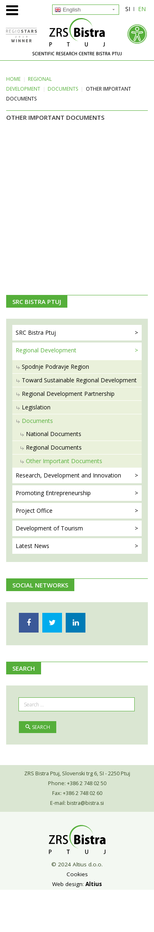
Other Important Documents (64, 461)
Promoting (53, 493)
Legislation (36, 407)
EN (142, 9)
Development (49, 528)
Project (34, 510)
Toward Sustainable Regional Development (79, 380)
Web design (67, 884)
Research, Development (68, 475)
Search (37, 727)
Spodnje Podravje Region (55, 366)
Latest (32, 546)
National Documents (53, 434)
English (67, 10)
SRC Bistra (36, 332)
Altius (93, 884)
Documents (63, 88)
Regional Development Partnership (68, 393)
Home (13, 78)
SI (127, 9)
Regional (46, 350)
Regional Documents (54, 447)
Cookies (77, 874)
